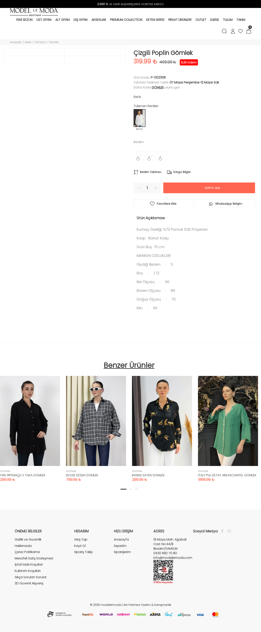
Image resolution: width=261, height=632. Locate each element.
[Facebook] (223, 531)
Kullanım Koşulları (28, 571)
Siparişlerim (122, 552)
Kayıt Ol (80, 546)
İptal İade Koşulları (29, 564)
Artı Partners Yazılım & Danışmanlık (147, 605)
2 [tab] (131, 489)
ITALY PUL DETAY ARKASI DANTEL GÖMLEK (227, 475)
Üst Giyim (40, 42)
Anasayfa (15, 42)
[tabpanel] (96, 425)
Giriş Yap (80, 539)
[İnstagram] (228, 531)
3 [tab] (136, 489)
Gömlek (54, 42)
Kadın (28, 42)
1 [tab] (123, 489)
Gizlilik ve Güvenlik (28, 539)
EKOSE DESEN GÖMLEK (82, 475)
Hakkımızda (23, 546)
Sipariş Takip (83, 552)
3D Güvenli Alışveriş (29, 583)
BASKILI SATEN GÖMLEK (148, 475)
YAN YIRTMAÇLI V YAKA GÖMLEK (23, 475)
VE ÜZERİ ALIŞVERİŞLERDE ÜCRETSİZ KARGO (130, 4)
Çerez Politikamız (27, 552)
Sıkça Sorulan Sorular (31, 577)
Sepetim (120, 546)
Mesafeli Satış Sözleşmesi (34, 558)
